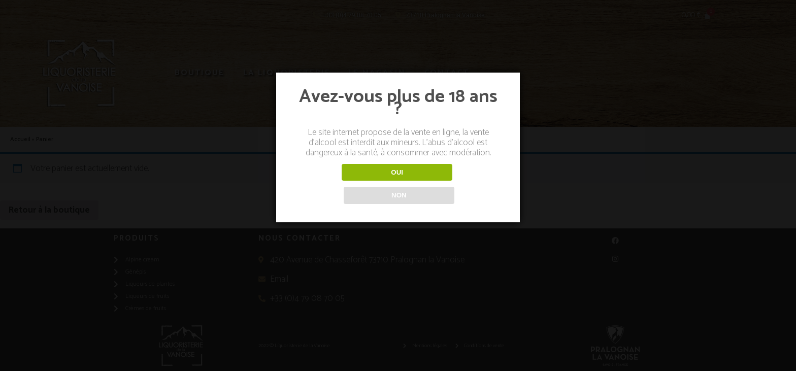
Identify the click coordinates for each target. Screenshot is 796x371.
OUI (345, 184)
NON (450, 184)
